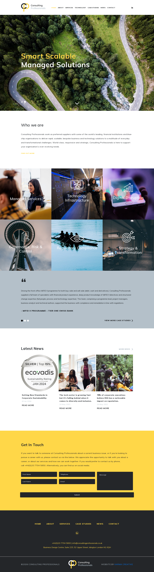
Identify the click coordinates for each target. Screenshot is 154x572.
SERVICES (69, 8)
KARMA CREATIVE (124, 564)
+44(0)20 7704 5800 (61, 543)
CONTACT (111, 8)
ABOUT (61, 8)
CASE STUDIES (93, 8)
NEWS (103, 8)
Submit (77, 495)
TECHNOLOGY (80, 8)
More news (126, 349)
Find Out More (28, 153)
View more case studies (119, 320)
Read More (28, 405)
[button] (22, 102)
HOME (53, 8)
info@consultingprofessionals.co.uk (87, 543)
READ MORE (26, 72)
